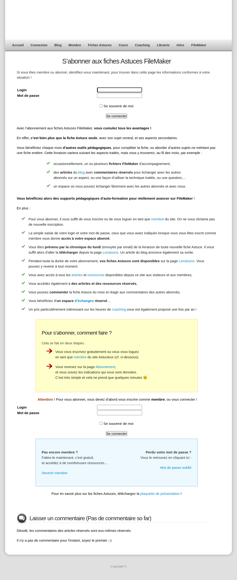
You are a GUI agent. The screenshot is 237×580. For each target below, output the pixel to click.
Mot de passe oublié (175, 467)
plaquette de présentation (160, 494)
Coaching (142, 45)
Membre (74, 45)
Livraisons (110, 252)
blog (81, 172)
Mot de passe (28, 95)
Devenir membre (55, 473)
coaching (119, 309)
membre (157, 219)
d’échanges (84, 301)
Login (22, 90)
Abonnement (105, 367)
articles (77, 275)
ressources (95, 275)
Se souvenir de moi (116, 106)
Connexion (39, 45)
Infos (180, 45)
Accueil (18, 45)
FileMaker (198, 45)
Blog (58, 45)
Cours (123, 45)
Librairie (163, 45)
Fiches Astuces (100, 45)
